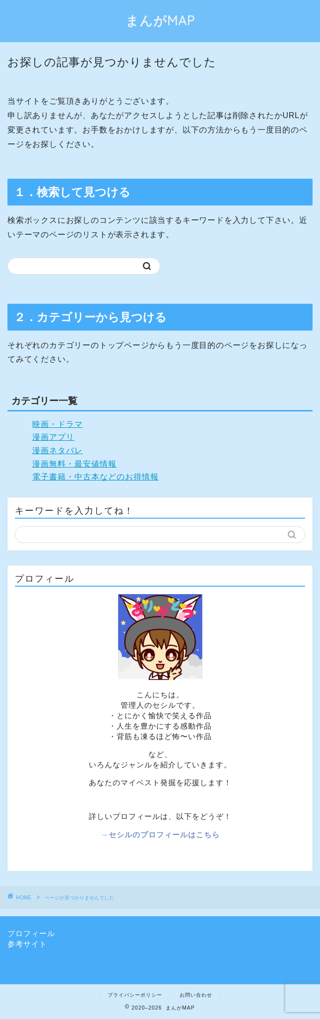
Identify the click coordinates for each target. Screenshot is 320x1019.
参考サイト (27, 944)
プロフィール (31, 933)
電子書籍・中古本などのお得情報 (95, 477)
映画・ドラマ (57, 424)
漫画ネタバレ (57, 450)
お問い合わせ (196, 995)
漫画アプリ (53, 437)
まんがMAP (160, 20)
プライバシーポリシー (135, 995)
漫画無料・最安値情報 (74, 464)
